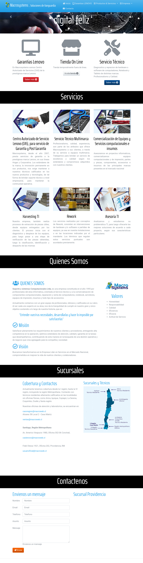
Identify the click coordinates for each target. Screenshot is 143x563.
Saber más (31, 79)
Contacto (68, 8)
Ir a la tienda (71, 73)
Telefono (16, 514)
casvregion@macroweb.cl (34, 411)
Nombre (16, 500)
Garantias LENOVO (82, 3)
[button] (10, 16)
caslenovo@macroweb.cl (34, 438)
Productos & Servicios (105, 3)
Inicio (66, 3)
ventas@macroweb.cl (32, 419)
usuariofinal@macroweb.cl (35, 451)
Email (15, 507)
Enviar (18, 550)
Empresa (125, 3)
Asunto (16, 521)
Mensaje (16, 528)
